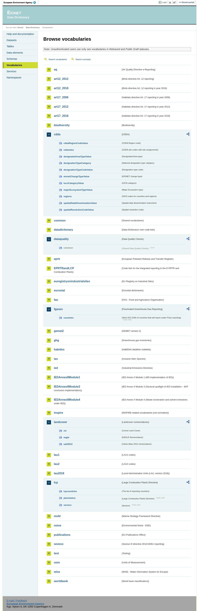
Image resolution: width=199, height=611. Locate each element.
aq (55, 69)
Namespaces (14, 77)
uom (57, 562)
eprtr (57, 258)
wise (57, 571)
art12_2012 (61, 78)
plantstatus (69, 498)
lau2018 (59, 473)
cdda (57, 134)
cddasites (68, 150)
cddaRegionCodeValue (75, 143)
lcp (56, 482)
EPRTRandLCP (64, 268)
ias (56, 358)
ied (56, 367)
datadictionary (63, 229)
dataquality (61, 238)
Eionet (20, 27)
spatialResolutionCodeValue (78, 209)
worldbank (61, 581)
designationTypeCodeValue (78, 169)
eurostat (59, 290)
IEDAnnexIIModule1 (67, 377)
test (56, 553)
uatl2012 (67, 444)
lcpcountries (70, 491)
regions (67, 196)
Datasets (12, 40)
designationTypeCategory (77, 163)
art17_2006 (61, 97)
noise (57, 525)
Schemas (12, 58)
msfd (57, 516)
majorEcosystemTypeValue (77, 190)
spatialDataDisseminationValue (80, 203)
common (60, 220)
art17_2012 (61, 106)
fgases (58, 309)
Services (11, 71)
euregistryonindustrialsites (72, 281)
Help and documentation (20, 34)
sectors (67, 505)
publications (62, 534)
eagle (66, 437)
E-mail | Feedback (17, 600)
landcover (60, 422)
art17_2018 (61, 115)
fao (56, 299)
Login (164, 2)
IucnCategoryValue (73, 183)
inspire (58, 412)
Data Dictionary (33, 27)
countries (68, 317)
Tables (10, 46)
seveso (58, 543)
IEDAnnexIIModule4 (67, 399)
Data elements (15, 52)
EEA (21, 2)
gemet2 (59, 330)
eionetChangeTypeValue (76, 176)
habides (59, 349)
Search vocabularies (58, 59)
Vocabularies (14, 65)
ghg (56, 340)
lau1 (56, 454)
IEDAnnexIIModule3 (67, 386)
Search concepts (83, 59)
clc (65, 430)
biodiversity (62, 125)
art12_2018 (61, 88)
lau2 (56, 463)
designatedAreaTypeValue (77, 156)
